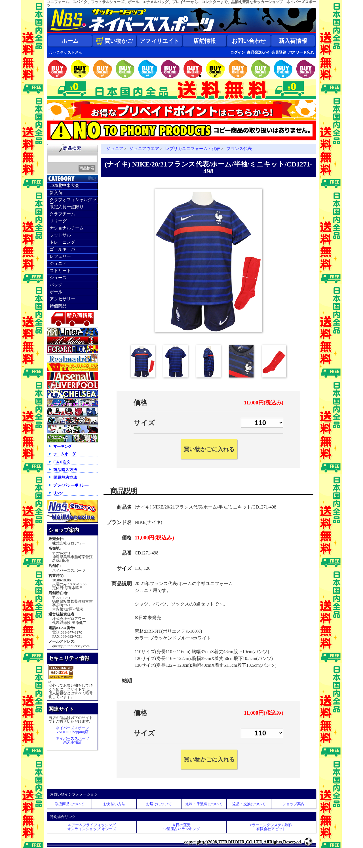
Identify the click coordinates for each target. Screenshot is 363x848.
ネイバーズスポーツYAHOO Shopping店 (72, 730)
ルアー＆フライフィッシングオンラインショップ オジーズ (91, 827)
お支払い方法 (114, 804)
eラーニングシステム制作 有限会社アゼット (271, 827)
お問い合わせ (249, 41)
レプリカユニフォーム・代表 (192, 148)
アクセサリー (62, 299)
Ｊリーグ (58, 221)
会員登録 (278, 52)
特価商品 (58, 306)
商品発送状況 (258, 52)
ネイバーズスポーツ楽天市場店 (72, 740)
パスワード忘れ (301, 52)
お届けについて (159, 804)
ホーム (70, 41)
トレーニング (62, 242)
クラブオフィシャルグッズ (73, 200)
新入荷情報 (293, 41)
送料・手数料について (203, 804)
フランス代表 (239, 148)
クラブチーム (62, 214)
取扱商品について (69, 804)
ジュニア (58, 263)
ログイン (237, 52)
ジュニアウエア (144, 148)
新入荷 (56, 192)
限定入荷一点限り (67, 206)
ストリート (60, 270)
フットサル (60, 235)
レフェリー (60, 256)
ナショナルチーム (67, 228)
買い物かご (114, 41)
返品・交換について (248, 804)
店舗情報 (204, 41)
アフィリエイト (159, 41)
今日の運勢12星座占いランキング (181, 827)
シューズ (58, 277)
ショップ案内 (293, 804)
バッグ (56, 284)
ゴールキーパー (64, 249)
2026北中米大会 (64, 185)
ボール (56, 292)
